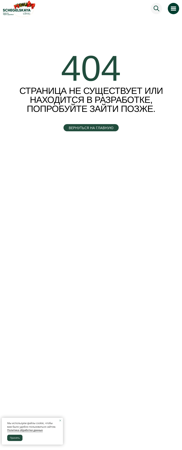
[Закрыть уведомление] (60, 420)
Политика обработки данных (25, 430)
